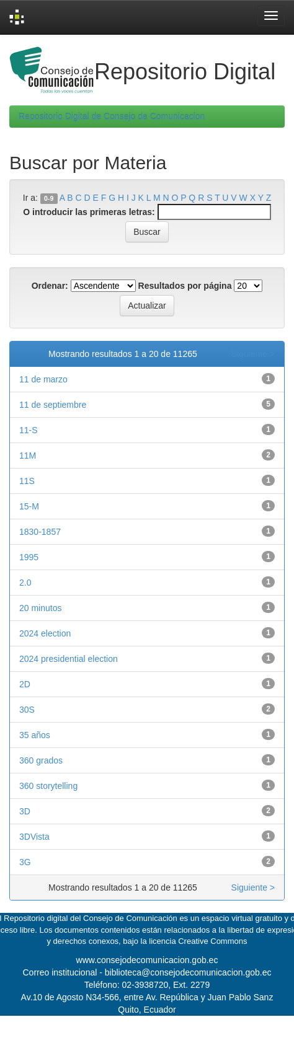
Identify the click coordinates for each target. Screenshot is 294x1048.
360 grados (41, 760)
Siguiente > (253, 354)
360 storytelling (48, 786)
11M (27, 455)
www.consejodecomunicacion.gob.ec (147, 960)
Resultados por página (185, 286)
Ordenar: (50, 286)
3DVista (34, 837)
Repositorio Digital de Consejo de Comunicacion (112, 116)
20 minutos (40, 608)
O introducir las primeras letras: (88, 212)
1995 (28, 557)
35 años (34, 735)
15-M (29, 506)
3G (25, 862)
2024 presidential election (68, 659)
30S (27, 710)
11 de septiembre (52, 405)
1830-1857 (40, 532)
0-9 (48, 198)
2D (24, 684)
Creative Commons (212, 941)
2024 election (45, 633)
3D (24, 811)
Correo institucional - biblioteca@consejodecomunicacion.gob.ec (147, 972)
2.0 (25, 583)
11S (27, 481)
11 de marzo (43, 379)
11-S (28, 430)
